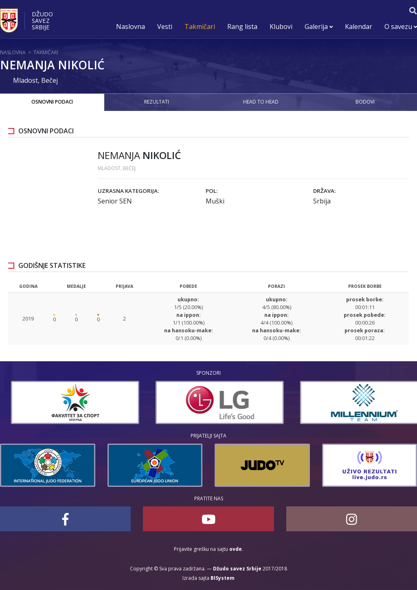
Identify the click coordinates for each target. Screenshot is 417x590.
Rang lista (242, 26)
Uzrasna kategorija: (128, 190)
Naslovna (130, 26)
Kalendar (358, 26)
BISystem (223, 578)
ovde (235, 549)
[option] (187, 402)
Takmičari (199, 26)
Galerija (319, 26)
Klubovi (281, 26)
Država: (324, 190)
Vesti (164, 26)
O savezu (400, 26)
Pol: (211, 190)
